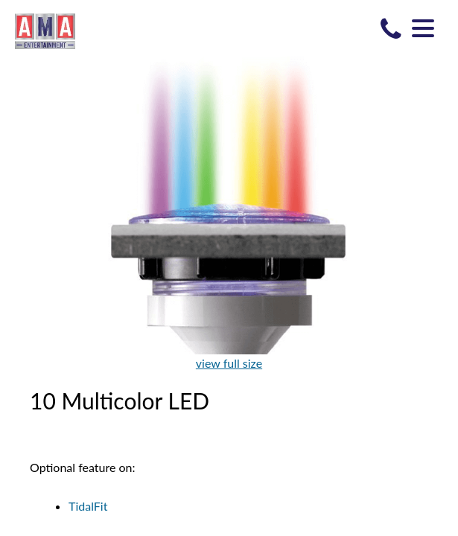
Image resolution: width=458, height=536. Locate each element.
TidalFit (88, 506)
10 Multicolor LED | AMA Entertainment (45, 30)
